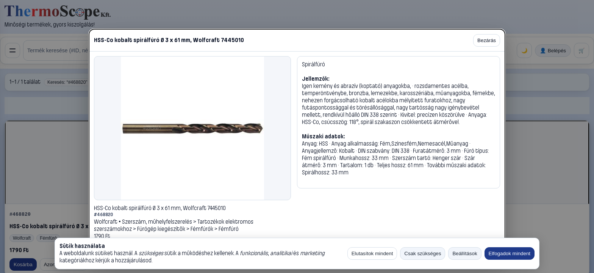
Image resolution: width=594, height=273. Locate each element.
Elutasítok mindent (372, 253)
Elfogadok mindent (509, 253)
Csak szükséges (422, 253)
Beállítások (464, 253)
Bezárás (486, 40)
